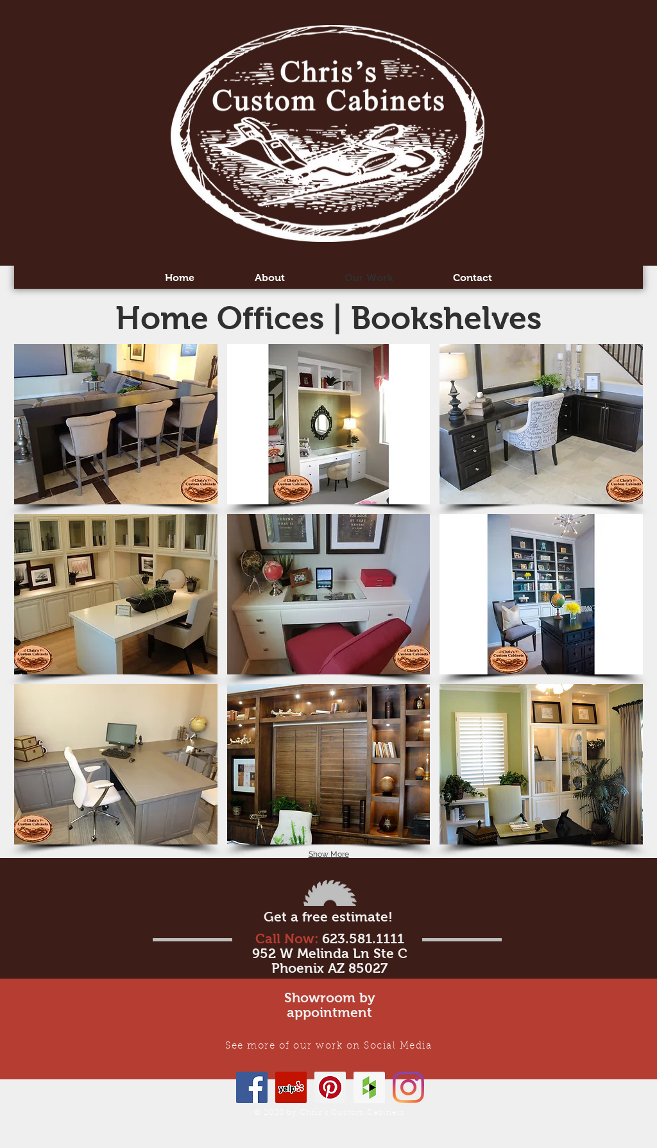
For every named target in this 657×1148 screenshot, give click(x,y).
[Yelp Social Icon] (291, 1087)
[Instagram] (408, 1087)
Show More (329, 854)
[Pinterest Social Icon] (330, 1087)
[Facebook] (252, 1087)
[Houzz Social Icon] (369, 1087)
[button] (116, 424)
